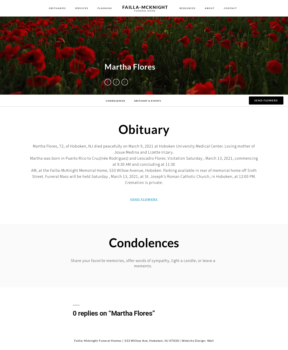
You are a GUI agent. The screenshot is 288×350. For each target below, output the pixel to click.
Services (81, 8)
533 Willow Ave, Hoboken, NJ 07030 (151, 340)
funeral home (145, 10)
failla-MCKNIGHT (145, 7)
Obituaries (57, 8)
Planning (105, 8)
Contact (230, 8)
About (210, 8)
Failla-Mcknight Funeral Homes (98, 340)
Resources (187, 8)
